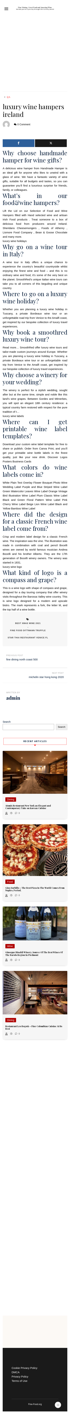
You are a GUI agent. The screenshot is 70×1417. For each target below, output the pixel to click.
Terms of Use (19, 1380)
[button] (6, 8)
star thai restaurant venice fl (28, 638)
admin (13, 698)
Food (10, 881)
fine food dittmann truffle (28, 630)
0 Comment (23, 124)
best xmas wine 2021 (28, 623)
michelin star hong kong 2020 (46, 677)
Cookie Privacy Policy (24, 1367)
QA (8, 96)
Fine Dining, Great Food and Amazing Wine (35, 7)
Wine (10, 946)
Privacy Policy (20, 1376)
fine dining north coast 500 (22, 659)
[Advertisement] (35, 54)
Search (7, 721)
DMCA (15, 1372)
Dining (10, 799)
